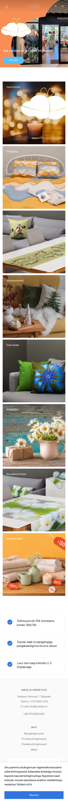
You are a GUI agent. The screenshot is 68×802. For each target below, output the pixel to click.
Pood (14, 60)
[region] (34, 782)
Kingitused (12, 409)
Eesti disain (13, 345)
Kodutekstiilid (14, 216)
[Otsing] (55, 6)
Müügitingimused (34, 733)
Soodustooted (14, 538)
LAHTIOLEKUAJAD (34, 713)
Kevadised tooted (16, 474)
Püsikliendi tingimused (34, 744)
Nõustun (34, 795)
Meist (34, 749)
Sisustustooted (15, 280)
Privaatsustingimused (34, 738)
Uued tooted (13, 87)
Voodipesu (12, 151)
